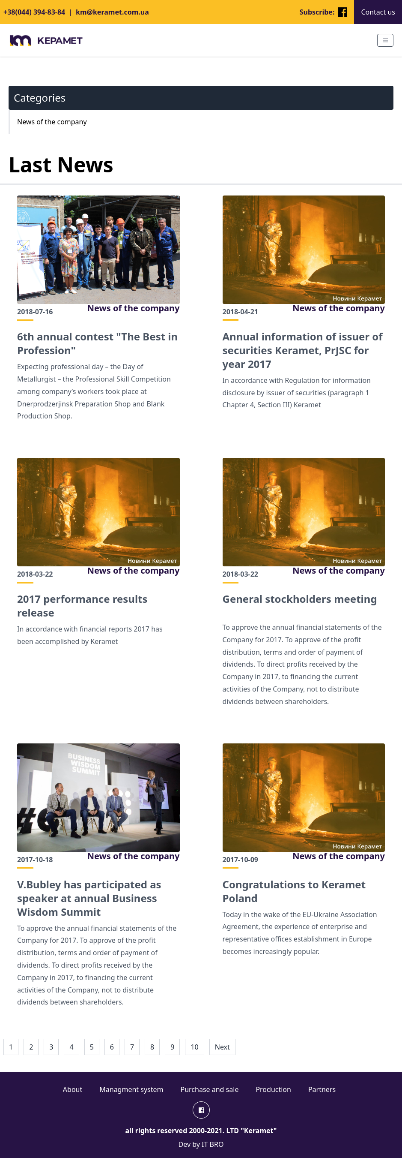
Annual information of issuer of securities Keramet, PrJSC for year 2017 (303, 350)
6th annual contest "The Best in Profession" (97, 343)
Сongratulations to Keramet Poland (294, 891)
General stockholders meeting (300, 599)
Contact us (378, 12)
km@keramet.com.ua (112, 12)
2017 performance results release (82, 606)
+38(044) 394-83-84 (34, 12)
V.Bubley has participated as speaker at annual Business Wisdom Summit (89, 898)
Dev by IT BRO (201, 1144)
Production (273, 1089)
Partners (322, 1089)
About (72, 1089)
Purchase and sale (210, 1089)
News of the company (133, 308)
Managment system (131, 1089)
